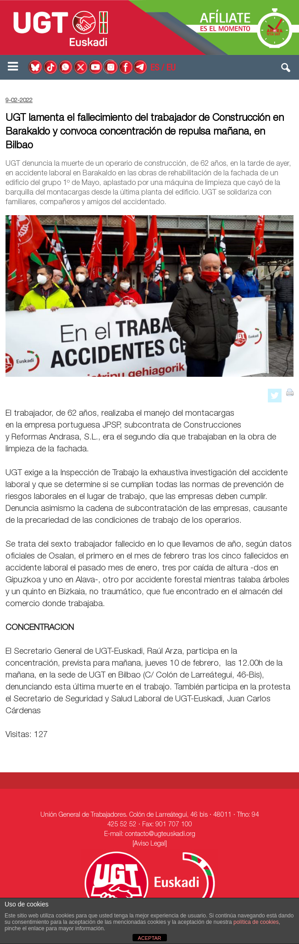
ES (154, 68)
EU (171, 68)
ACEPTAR (149, 938)
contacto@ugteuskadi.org (160, 834)
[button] (286, 69)
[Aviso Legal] (150, 844)
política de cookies (256, 922)
